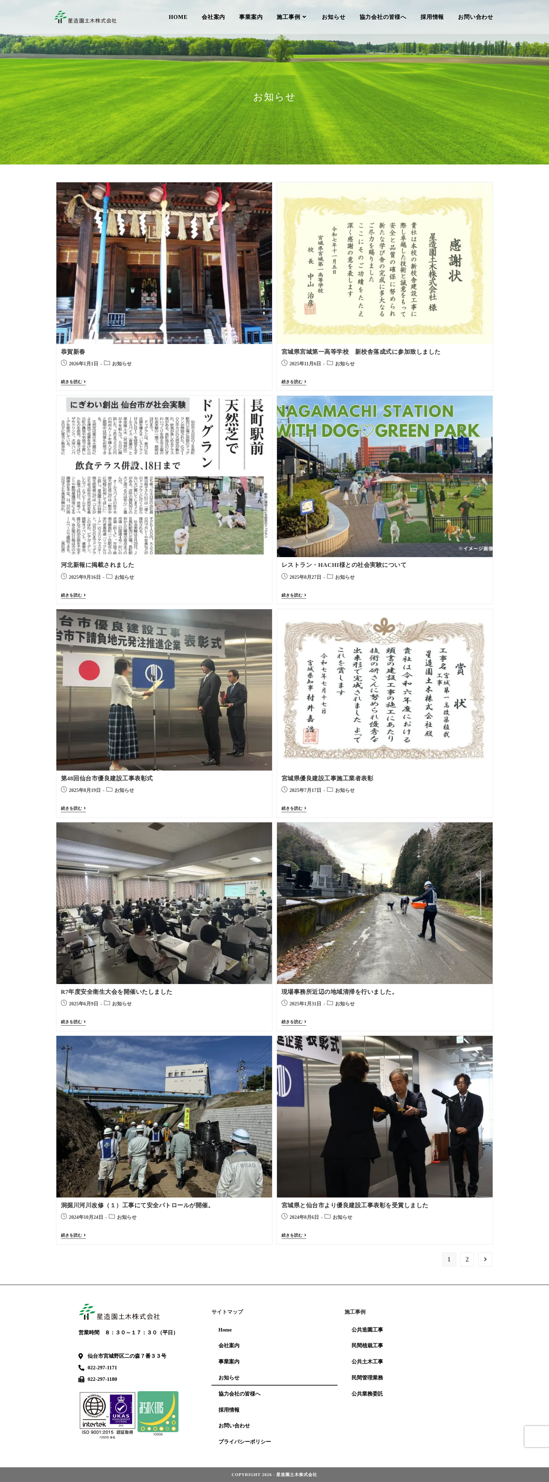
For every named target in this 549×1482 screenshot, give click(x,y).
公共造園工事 (367, 1329)
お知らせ (122, 363)
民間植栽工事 (367, 1345)
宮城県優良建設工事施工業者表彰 (328, 778)
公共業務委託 (367, 1393)
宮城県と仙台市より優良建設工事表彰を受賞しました (355, 1205)
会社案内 (228, 1345)
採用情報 (228, 1409)
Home (225, 1329)
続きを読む (73, 381)
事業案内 (228, 1361)
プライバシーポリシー (244, 1442)
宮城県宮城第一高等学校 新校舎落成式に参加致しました (361, 352)
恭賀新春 (73, 352)
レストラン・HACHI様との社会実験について (344, 565)
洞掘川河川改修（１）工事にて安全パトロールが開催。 (137, 1205)
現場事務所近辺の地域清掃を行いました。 (340, 992)
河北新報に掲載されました (97, 565)
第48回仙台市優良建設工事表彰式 (107, 778)
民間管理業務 (367, 1377)
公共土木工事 (367, 1361)
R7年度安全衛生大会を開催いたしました (117, 992)
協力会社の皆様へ (239, 1393)
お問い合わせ (234, 1425)
